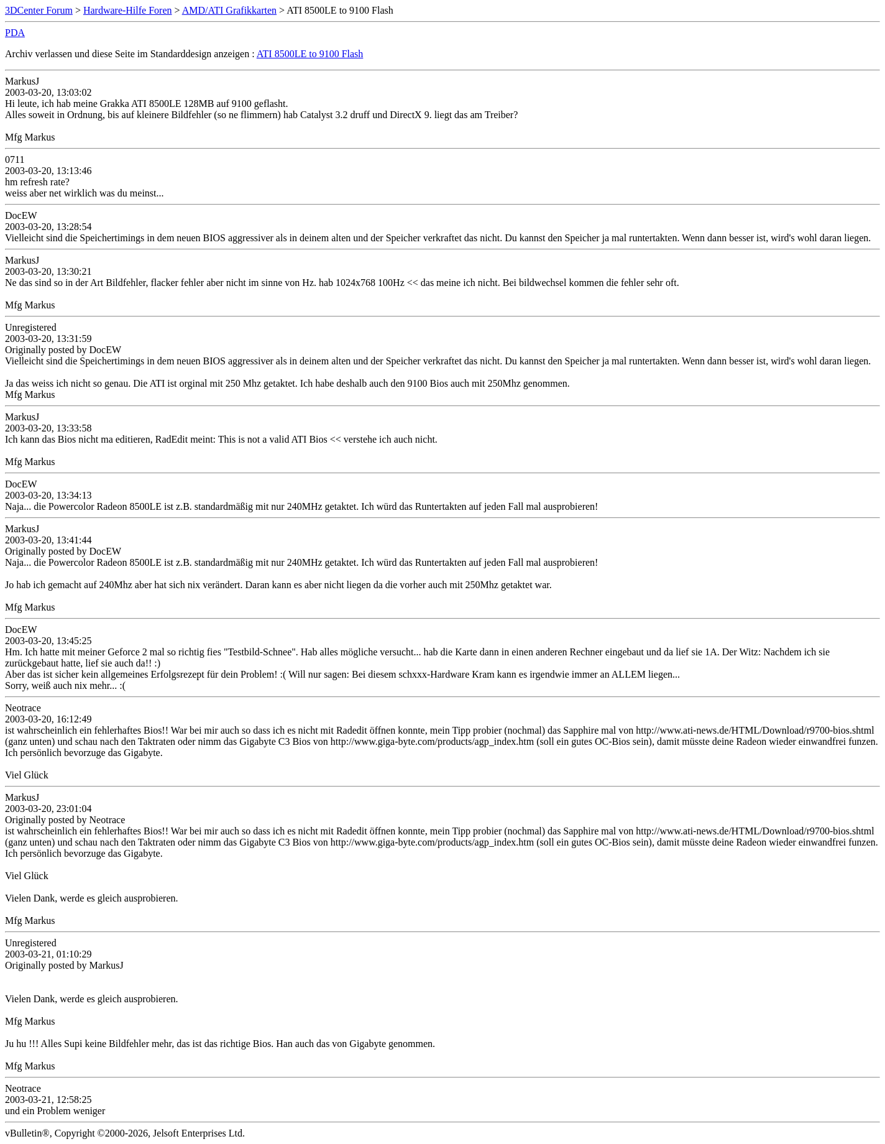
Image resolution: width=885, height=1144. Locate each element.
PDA (15, 32)
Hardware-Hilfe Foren (127, 10)
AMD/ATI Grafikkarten (229, 10)
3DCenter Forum (39, 10)
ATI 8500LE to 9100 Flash (310, 53)
